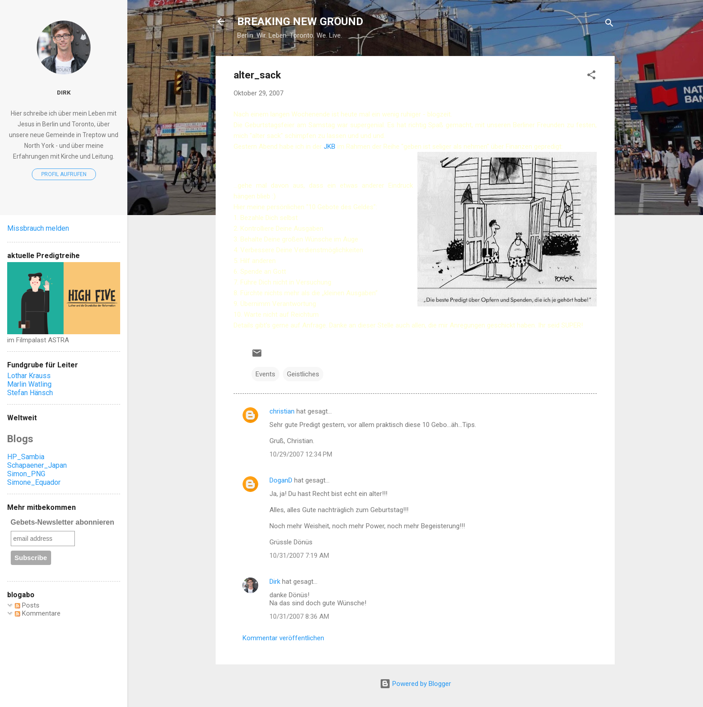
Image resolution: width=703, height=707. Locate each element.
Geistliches (303, 374)
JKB (330, 146)
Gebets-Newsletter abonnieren (62, 522)
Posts (27, 605)
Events (265, 374)
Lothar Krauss (29, 375)
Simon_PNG (26, 474)
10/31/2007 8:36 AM (299, 616)
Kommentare (38, 613)
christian (282, 411)
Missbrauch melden (38, 228)
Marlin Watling (29, 384)
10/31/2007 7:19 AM (299, 556)
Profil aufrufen (64, 174)
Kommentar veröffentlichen (283, 638)
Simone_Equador (34, 482)
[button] (591, 76)
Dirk (274, 582)
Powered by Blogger (415, 684)
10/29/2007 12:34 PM (300, 454)
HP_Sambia (25, 457)
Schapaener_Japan (37, 465)
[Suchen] (609, 24)
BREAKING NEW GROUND (300, 21)
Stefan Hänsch (30, 392)
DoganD (280, 480)
